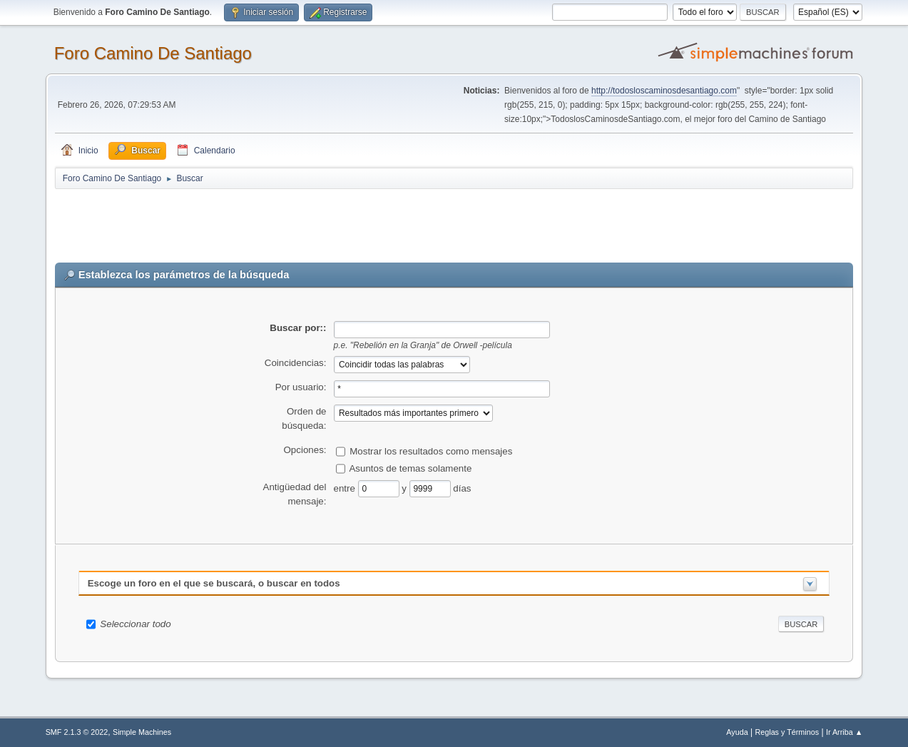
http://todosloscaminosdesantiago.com (664, 91)
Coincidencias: (296, 362)
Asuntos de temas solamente (410, 467)
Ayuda (737, 732)
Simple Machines (142, 732)
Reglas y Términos (787, 732)
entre (346, 487)
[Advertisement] (306, 222)
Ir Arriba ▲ (844, 732)
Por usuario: (301, 387)
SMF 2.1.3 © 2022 (77, 732)
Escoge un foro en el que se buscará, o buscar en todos (214, 583)
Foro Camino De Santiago (153, 53)
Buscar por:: (298, 327)
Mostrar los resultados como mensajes (431, 450)
